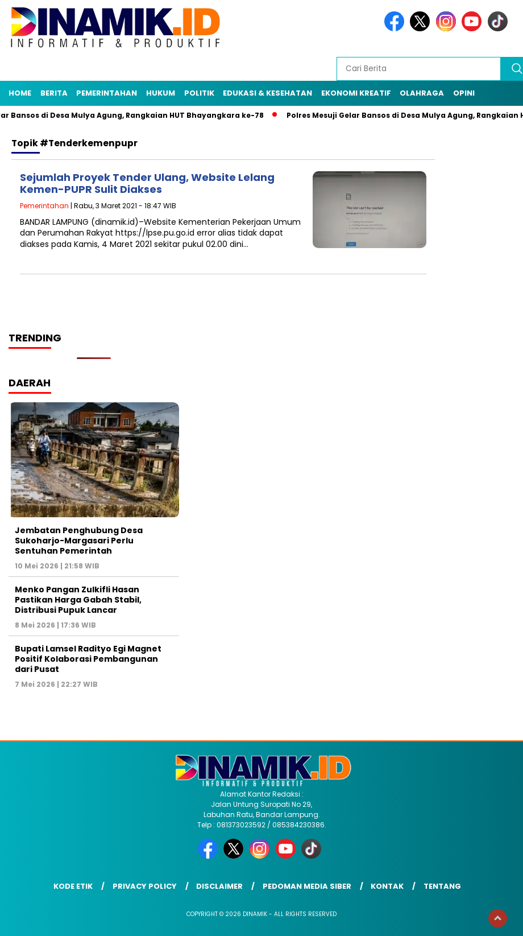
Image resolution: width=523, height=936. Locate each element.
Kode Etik (73, 886)
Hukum (160, 93)
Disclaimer (219, 886)
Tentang (442, 886)
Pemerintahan (106, 93)
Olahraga (422, 93)
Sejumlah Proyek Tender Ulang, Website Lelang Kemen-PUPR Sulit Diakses (147, 183)
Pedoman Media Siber (307, 886)
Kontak (387, 886)
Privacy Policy (145, 886)
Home (20, 93)
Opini (464, 93)
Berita (54, 93)
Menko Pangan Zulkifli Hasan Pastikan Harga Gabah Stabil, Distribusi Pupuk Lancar (78, 600)
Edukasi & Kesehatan (267, 93)
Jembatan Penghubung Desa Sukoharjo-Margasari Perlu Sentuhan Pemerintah (79, 540)
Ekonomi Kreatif (356, 93)
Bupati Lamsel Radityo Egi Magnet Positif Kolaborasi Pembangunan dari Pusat (88, 659)
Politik (199, 93)
